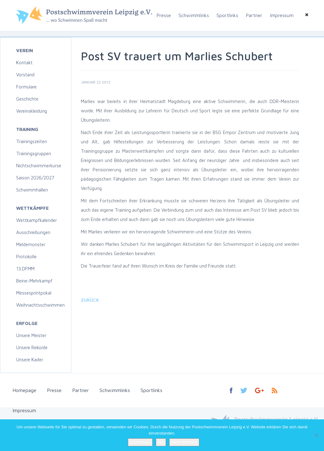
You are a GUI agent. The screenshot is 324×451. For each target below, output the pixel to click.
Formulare (26, 86)
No (161, 442)
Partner (254, 15)
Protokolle (26, 256)
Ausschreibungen (33, 232)
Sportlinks (227, 15)
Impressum (282, 15)
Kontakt (24, 62)
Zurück (90, 300)
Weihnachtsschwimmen (40, 305)
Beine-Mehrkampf (34, 280)
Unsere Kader (29, 359)
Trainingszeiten (31, 141)
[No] (316, 435)
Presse (163, 15)
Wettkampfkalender (36, 220)
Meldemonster (30, 244)
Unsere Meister (31, 335)
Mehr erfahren (184, 442)
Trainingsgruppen (33, 153)
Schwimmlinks (193, 15)
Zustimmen (140, 442)
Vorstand (25, 74)
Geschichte (27, 98)
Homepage (24, 390)
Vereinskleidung (31, 111)
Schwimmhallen (32, 189)
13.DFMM (25, 268)
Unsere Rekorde (32, 347)
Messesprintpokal (33, 292)
